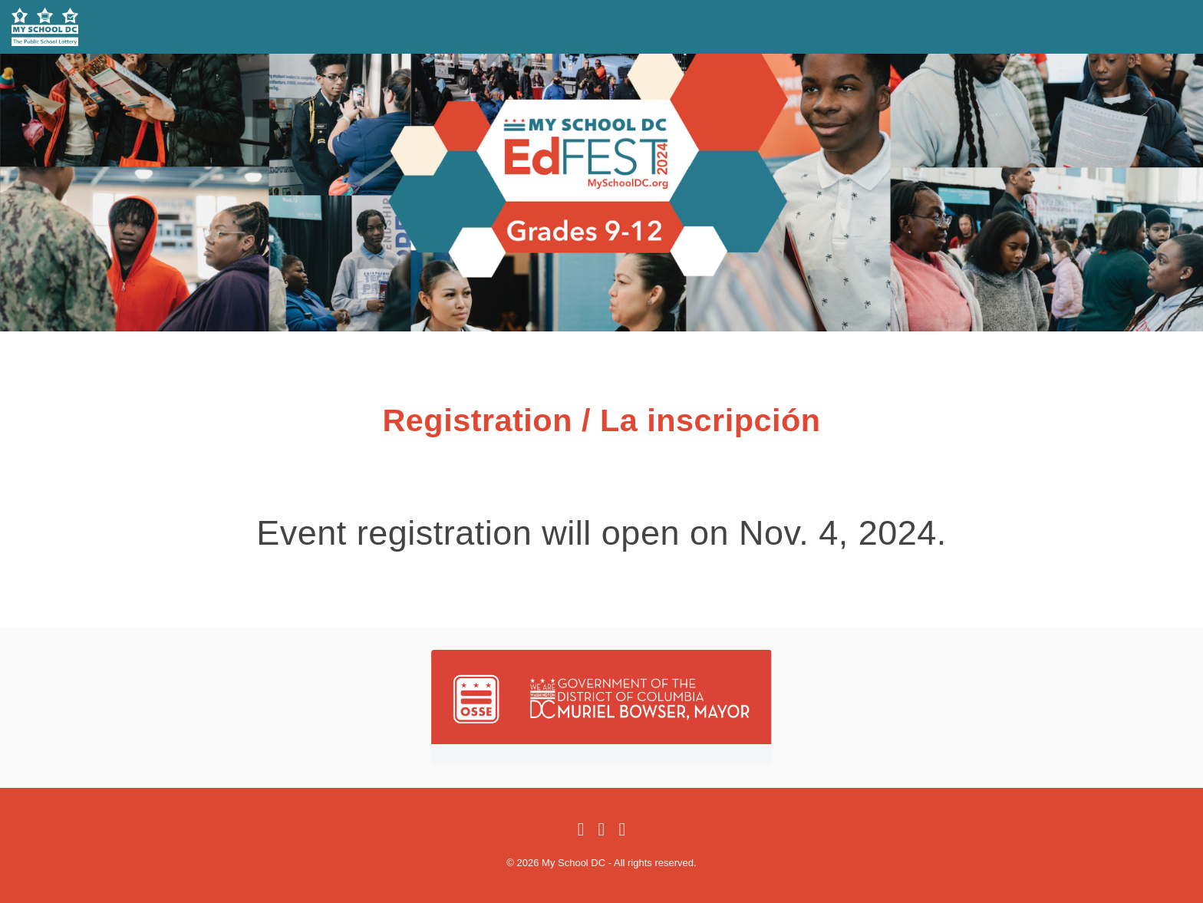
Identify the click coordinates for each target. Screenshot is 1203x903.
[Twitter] (601, 830)
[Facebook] (581, 830)
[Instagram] (621, 830)
